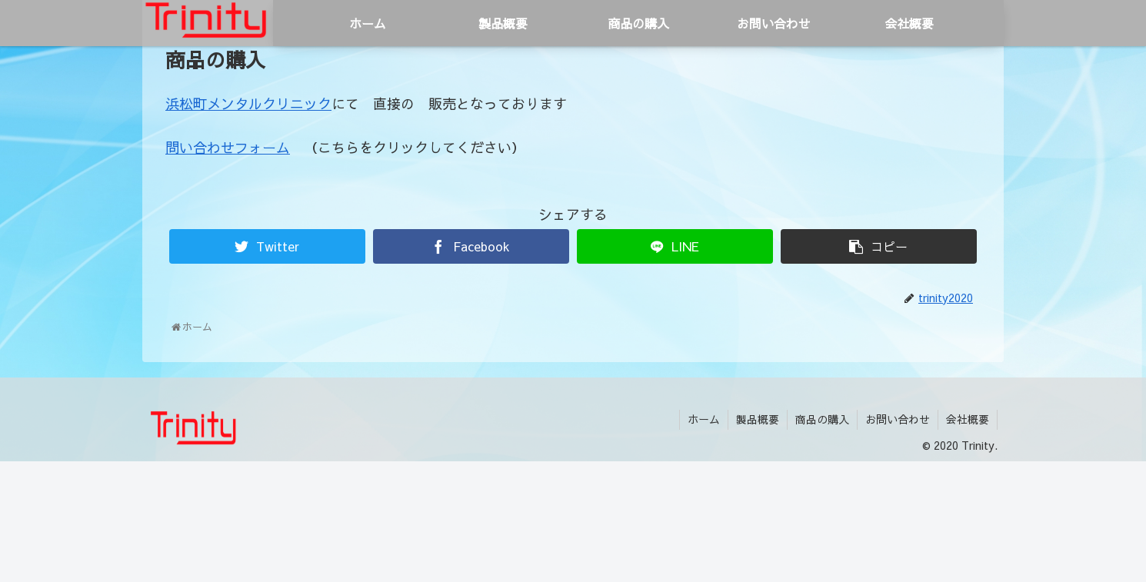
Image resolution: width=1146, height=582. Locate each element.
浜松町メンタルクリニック (248, 103)
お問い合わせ (897, 419)
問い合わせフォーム (227, 147)
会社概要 (967, 419)
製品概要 (757, 419)
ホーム (704, 419)
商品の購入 (822, 419)
